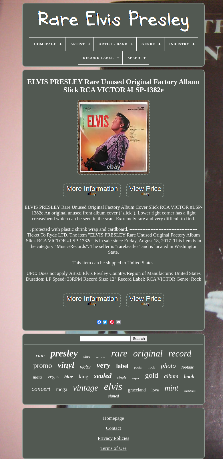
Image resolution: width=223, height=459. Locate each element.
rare (119, 353)
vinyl (66, 364)
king (83, 376)
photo (168, 365)
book (189, 376)
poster (138, 367)
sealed (103, 375)
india (37, 377)
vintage (85, 387)
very (103, 364)
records (100, 357)
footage (188, 367)
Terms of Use (113, 448)
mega (61, 389)
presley (63, 353)
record (179, 353)
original (148, 353)
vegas (53, 376)
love (155, 390)
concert (40, 388)
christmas (190, 391)
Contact (113, 428)
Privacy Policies (113, 438)
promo (42, 365)
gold (151, 375)
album (171, 376)
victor (85, 367)
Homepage (113, 418)
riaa (40, 355)
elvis (113, 386)
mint (171, 388)
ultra (86, 356)
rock (151, 367)
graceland (137, 389)
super (135, 378)
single (121, 377)
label (122, 366)
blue (68, 376)
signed (113, 396)
